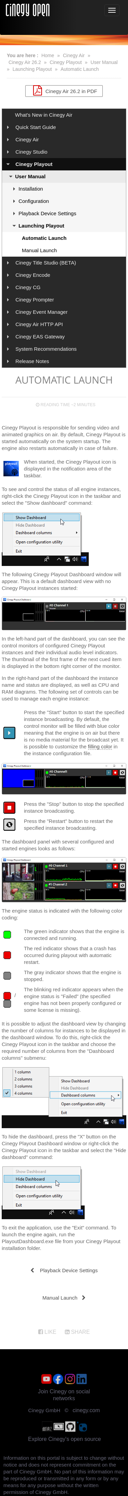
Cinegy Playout (66, 62)
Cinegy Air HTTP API (39, 324)
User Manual (103, 62)
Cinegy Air (74, 55)
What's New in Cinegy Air (43, 115)
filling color (100, 746)
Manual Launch (39, 250)
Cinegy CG (27, 287)
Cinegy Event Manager (41, 312)
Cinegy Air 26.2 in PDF (64, 90)
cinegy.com (86, 1410)
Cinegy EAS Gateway (40, 336)
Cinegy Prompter (34, 299)
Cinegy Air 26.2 (25, 62)
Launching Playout (32, 69)
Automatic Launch (79, 69)
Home (47, 55)
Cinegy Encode (32, 275)
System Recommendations (45, 349)
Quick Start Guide (35, 127)
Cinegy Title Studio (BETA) (45, 263)
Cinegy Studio (31, 152)
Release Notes (32, 361)
